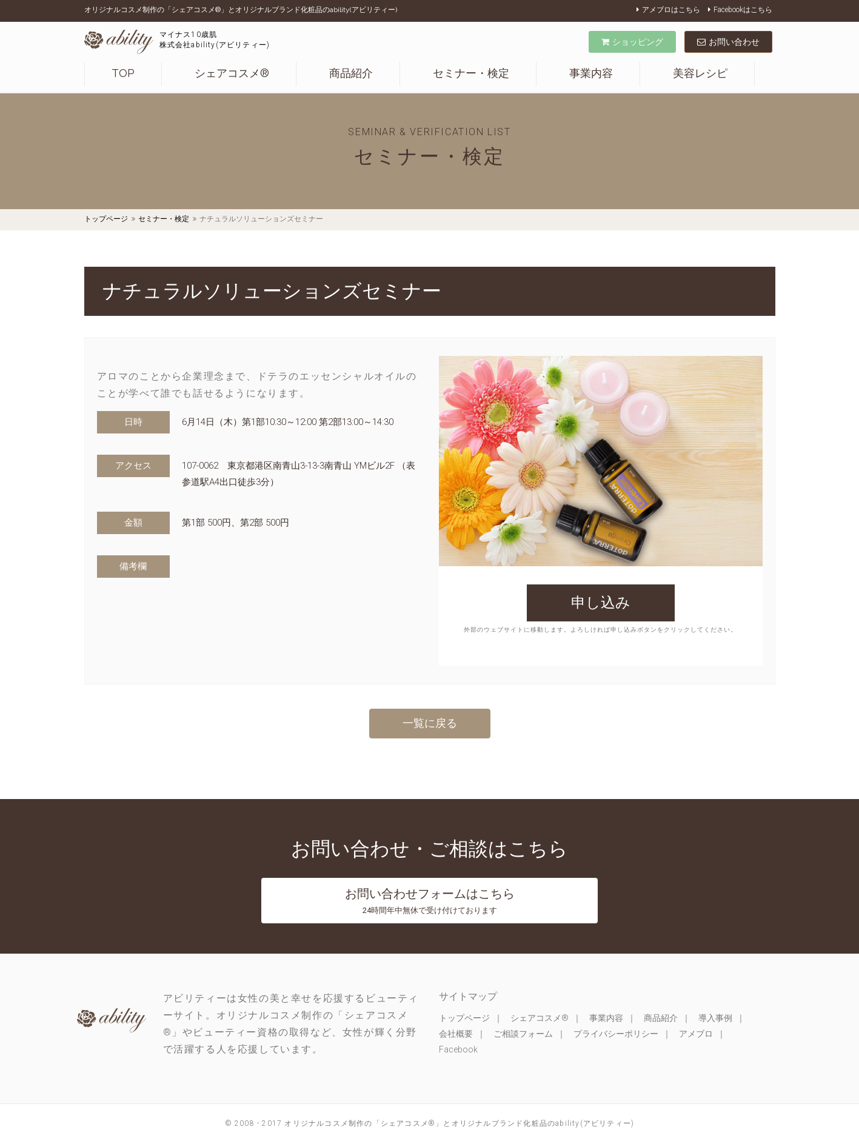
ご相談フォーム (523, 1034)
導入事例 (715, 1018)
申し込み (600, 602)
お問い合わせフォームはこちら (430, 900)
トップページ (106, 219)
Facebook (458, 1049)
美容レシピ (700, 73)
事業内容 (591, 73)
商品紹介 (351, 73)
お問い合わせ (728, 42)
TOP (123, 73)
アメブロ (696, 1034)
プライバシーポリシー (615, 1034)
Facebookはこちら (740, 9)
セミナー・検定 (471, 73)
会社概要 (456, 1034)
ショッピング (632, 42)
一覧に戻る (430, 723)
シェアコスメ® (232, 73)
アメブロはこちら (668, 9)
